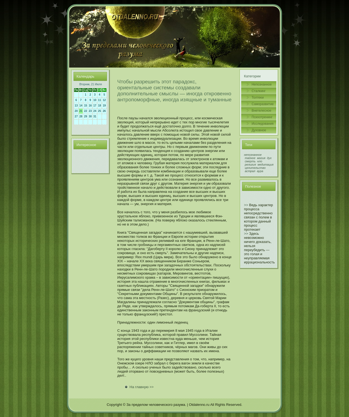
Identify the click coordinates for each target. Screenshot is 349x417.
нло (259, 161)
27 (76, 116)
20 (76, 110)
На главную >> (142, 387)
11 (99, 100)
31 (94, 116)
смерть (250, 161)
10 (94, 100)
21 (80, 110)
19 (104, 105)
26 (104, 110)
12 (104, 100)
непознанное (253, 154)
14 (80, 105)
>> (246, 205)
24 (94, 110)
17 (94, 105)
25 (99, 110)
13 (76, 105)
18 (99, 105)
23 (90, 110)
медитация (265, 164)
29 (85, 116)
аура (260, 171)
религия (250, 164)
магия (261, 158)
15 (85, 105)
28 (80, 116)
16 (90, 105)
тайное (250, 158)
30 (90, 116)
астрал (250, 171)
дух (269, 158)
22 (85, 110)
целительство (255, 167)
